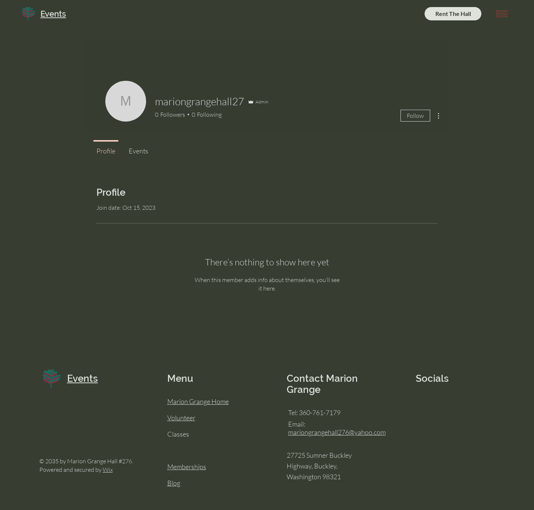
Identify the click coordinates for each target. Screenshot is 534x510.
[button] (501, 13)
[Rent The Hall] (453, 14)
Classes (178, 434)
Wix (108, 469)
